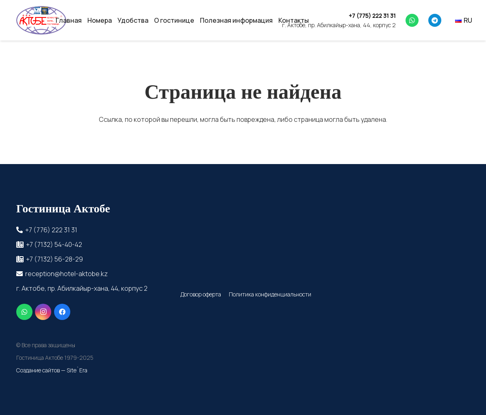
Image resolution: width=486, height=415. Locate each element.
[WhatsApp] (412, 20)
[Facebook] (62, 312)
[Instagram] (43, 312)
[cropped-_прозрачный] (41, 20)
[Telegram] (434, 20)
